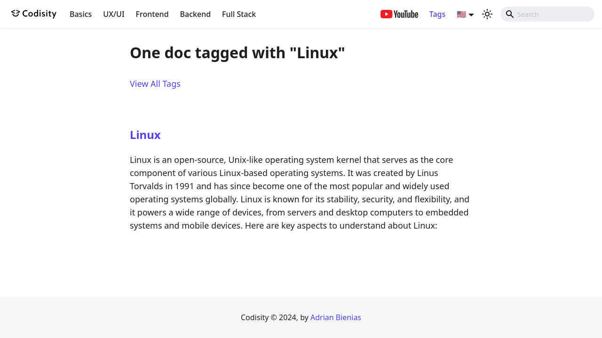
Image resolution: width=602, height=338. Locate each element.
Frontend (152, 14)
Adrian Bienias (335, 317)
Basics (81, 14)
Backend (195, 14)
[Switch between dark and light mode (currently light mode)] (487, 14)
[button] (465, 14)
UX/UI (113, 14)
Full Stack (239, 14)
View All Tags (155, 83)
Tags (437, 14)
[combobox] (547, 14)
